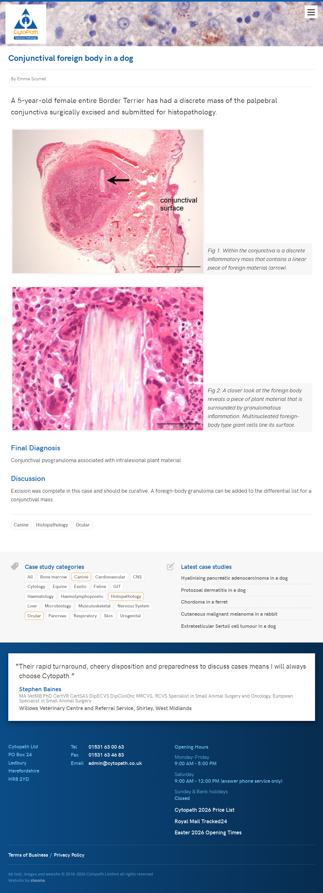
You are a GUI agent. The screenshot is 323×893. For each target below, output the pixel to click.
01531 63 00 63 (106, 746)
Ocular (83, 524)
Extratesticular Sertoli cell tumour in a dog (228, 625)
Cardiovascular (110, 576)
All (30, 576)
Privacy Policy (69, 854)
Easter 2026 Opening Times (208, 832)
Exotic (80, 586)
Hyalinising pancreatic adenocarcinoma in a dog (234, 577)
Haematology (40, 596)
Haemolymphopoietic (82, 596)
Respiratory (85, 615)
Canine (21, 524)
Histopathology (52, 524)
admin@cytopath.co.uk (115, 762)
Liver (32, 605)
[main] (161, 344)
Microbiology (58, 605)
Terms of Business (28, 854)
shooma (38, 880)
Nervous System (133, 605)
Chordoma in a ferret (204, 601)
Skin (108, 615)
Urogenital (130, 615)
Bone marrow (53, 576)
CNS (137, 576)
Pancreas (57, 615)
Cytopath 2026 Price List (204, 809)
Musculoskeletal (94, 605)
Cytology (36, 586)
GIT (117, 586)
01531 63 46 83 (106, 754)
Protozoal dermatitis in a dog (213, 589)
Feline (100, 586)
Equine (60, 586)
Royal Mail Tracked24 (201, 821)
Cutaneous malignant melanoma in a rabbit (229, 613)
